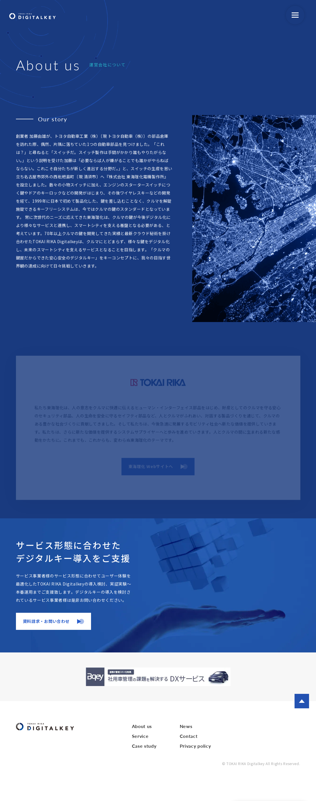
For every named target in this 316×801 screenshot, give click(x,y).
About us (142, 726)
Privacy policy (195, 746)
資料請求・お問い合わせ (46, 621)
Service (140, 736)
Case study (144, 746)
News (186, 726)
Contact (189, 736)
